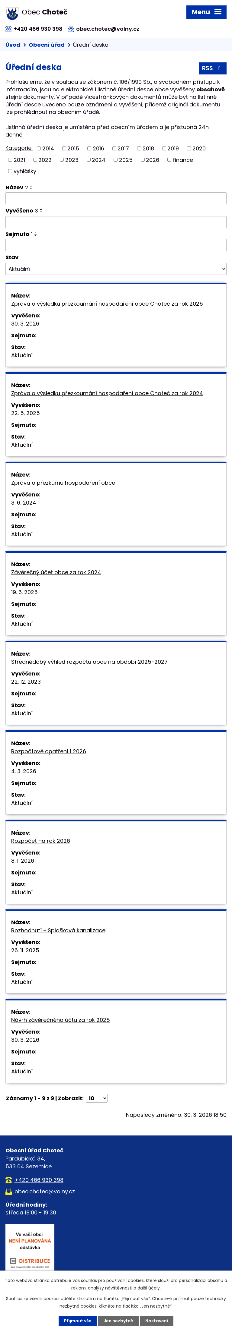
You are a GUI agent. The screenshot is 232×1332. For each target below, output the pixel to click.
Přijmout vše (78, 1321)
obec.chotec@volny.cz (107, 29)
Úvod (12, 45)
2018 (148, 148)
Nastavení (156, 1321)
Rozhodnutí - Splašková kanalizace (58, 930)
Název (16, 187)
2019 (173, 148)
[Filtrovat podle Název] (116, 198)
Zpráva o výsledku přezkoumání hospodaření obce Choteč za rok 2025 (107, 303)
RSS (212, 68)
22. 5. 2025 (25, 413)
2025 (126, 159)
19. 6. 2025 (24, 592)
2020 (199, 148)
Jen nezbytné (118, 1321)
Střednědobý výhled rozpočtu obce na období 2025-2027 (89, 662)
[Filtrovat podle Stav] (116, 269)
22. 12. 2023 (26, 681)
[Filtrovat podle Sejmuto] (116, 245)
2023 (72, 159)
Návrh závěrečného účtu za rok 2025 (60, 1020)
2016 (98, 148)
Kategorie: (19, 148)
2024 (98, 159)
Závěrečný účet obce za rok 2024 (56, 572)
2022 (45, 159)
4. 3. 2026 (23, 771)
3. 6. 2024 (23, 502)
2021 (19, 159)
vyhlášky (25, 171)
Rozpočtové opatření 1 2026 (48, 751)
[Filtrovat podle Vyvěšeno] (116, 222)
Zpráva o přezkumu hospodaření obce (63, 483)
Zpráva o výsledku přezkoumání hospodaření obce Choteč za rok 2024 (107, 393)
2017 (123, 148)
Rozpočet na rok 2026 (40, 841)
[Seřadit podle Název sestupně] (31, 188)
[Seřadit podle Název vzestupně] (31, 186)
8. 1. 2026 (22, 860)
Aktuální (22, 355)
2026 (152, 159)
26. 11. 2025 (25, 950)
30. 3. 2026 (25, 323)
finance (183, 159)
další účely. (149, 1288)
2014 (48, 148)
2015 (73, 148)
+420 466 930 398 (38, 29)
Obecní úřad (47, 45)
